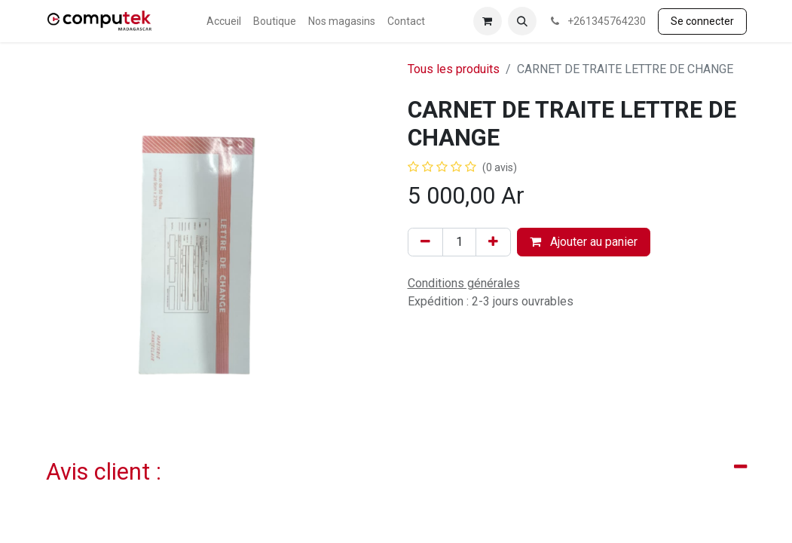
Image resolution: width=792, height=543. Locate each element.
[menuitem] (223, 21)
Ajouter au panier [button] (584, 242)
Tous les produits (454, 69)
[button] (522, 21)
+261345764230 (597, 21)
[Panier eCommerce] (487, 21)
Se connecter (702, 21)
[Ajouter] (493, 242)
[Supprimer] (425, 242)
